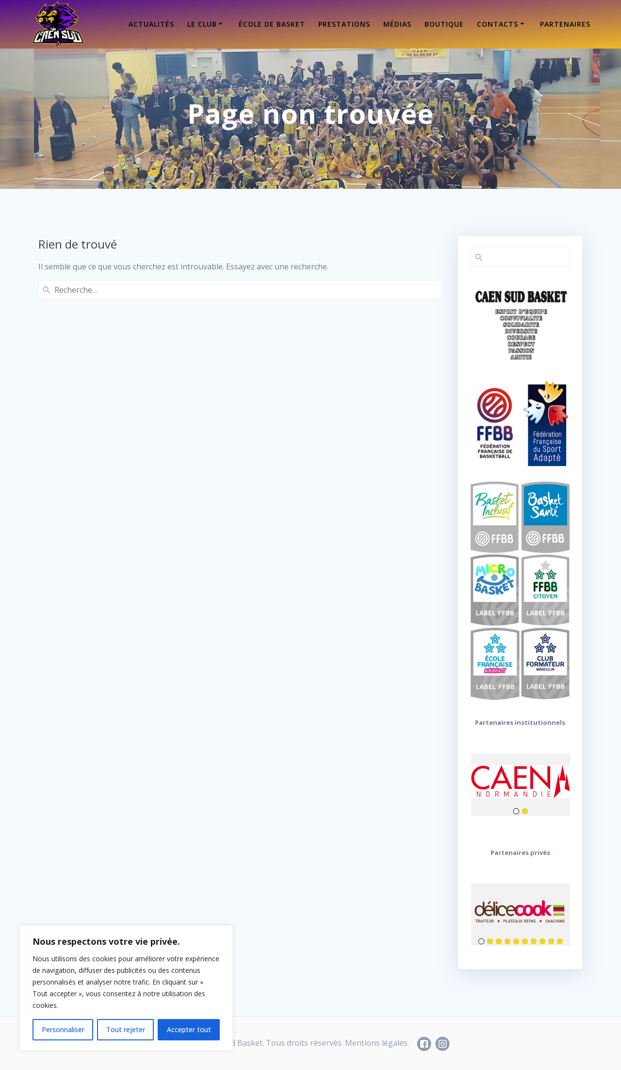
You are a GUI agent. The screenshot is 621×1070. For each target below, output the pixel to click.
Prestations (344, 24)
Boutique (444, 24)
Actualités (151, 24)
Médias (397, 24)
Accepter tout (189, 1029)
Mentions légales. (377, 1042)
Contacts (497, 24)
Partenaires (565, 24)
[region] (126, 988)
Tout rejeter (125, 1029)
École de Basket (272, 24)
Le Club (202, 24)
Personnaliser (63, 1029)
